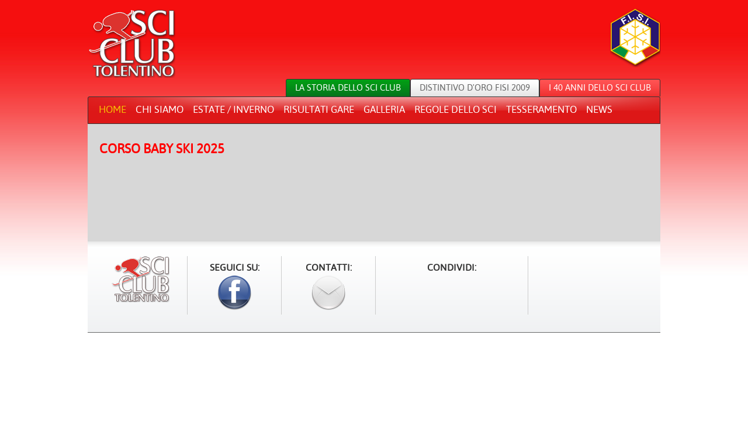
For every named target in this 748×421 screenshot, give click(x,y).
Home (112, 109)
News (599, 109)
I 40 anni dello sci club (600, 87)
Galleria (384, 109)
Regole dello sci (455, 109)
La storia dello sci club (348, 87)
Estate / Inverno (233, 109)
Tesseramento (541, 109)
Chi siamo (159, 109)
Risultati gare (318, 109)
